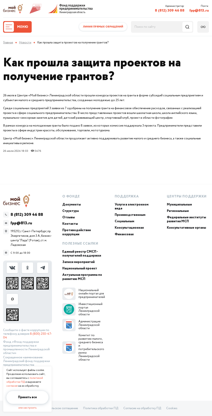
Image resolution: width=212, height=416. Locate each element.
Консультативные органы (186, 228)
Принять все (27, 397)
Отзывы (68, 217)
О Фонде (71, 196)
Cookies (171, 408)
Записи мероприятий (78, 262)
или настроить (27, 408)
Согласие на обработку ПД (142, 408)
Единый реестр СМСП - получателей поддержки (81, 254)
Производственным (130, 215)
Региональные (178, 211)
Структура (70, 211)
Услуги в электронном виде (131, 206)
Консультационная (129, 228)
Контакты (70, 224)
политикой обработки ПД (24, 380)
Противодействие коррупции (76, 232)
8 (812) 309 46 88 (169, 10)
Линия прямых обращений (103, 27)
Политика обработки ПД (100, 408)
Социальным (124, 221)
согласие (12, 386)
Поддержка (127, 196)
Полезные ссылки (80, 243)
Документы (71, 205)
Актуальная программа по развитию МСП (82, 277)
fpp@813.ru (199, 10)
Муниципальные (179, 205)
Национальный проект (79, 268)
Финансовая (124, 234)
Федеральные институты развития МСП (186, 219)
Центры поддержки (187, 196)
